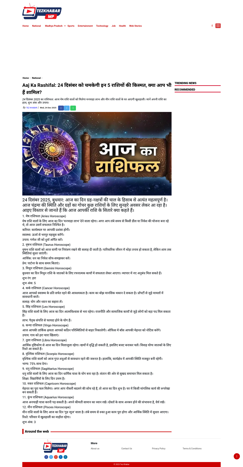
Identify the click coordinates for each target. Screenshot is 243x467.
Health (122, 25)
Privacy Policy (158, 448)
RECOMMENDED (185, 89)
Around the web (37, 431)
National (36, 25)
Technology (102, 25)
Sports (71, 25)
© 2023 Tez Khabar (121, 464)
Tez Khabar (31, 108)
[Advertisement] (121, 51)
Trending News (186, 83)
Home (25, 25)
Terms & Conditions (192, 448)
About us (95, 448)
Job (114, 25)
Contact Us (126, 448)
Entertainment (85, 25)
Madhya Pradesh (54, 25)
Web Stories (135, 25)
